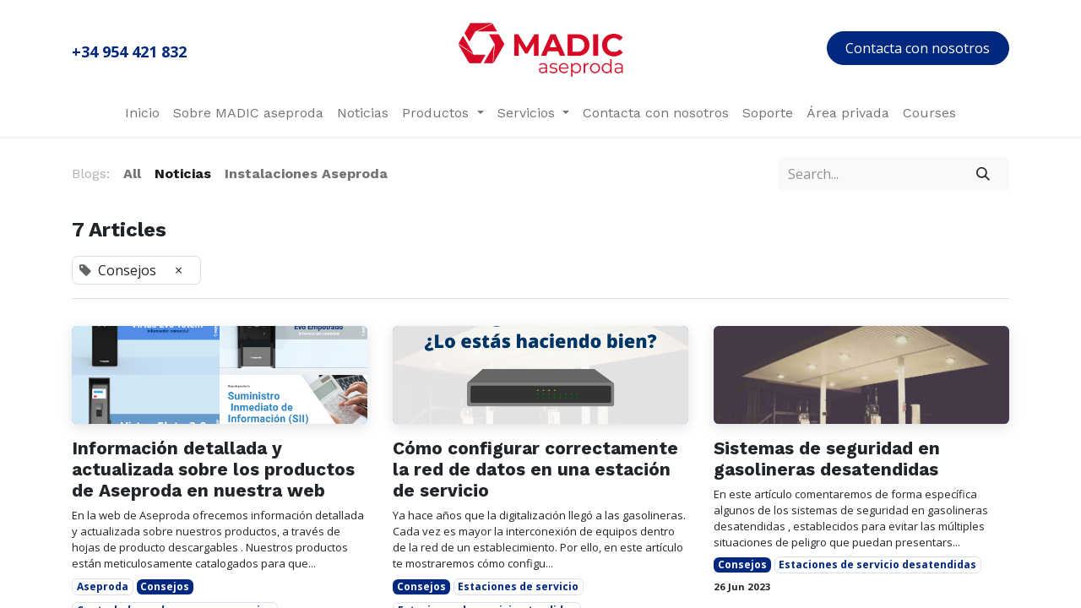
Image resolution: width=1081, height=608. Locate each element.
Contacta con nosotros (917, 48)
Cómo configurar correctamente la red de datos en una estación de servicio (535, 469)
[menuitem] (142, 113)
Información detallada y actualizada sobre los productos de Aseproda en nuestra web (213, 469)
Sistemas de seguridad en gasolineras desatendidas (827, 458)
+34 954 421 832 (129, 51)
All (132, 174)
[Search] (983, 174)
